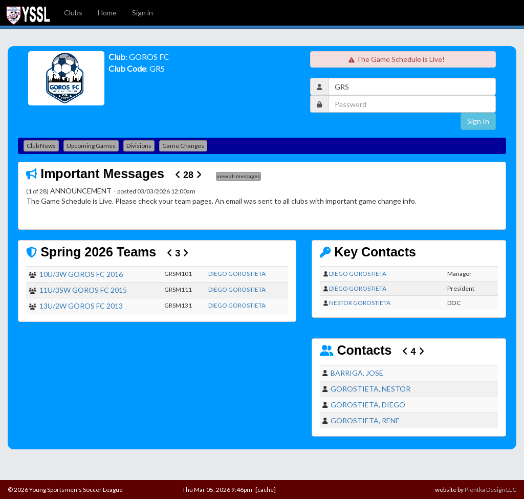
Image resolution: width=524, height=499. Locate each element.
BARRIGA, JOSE (357, 372)
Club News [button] (41, 145)
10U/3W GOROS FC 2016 (81, 274)
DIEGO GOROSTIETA (237, 273)
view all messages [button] (238, 176)
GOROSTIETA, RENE (365, 420)
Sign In (478, 121)
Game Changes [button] (183, 145)
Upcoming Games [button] (91, 145)
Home (107, 12)
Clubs (73, 12)
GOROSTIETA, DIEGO (368, 404)
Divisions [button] (138, 145)
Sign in (142, 12)
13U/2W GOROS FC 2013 (81, 305)
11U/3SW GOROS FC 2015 (83, 290)
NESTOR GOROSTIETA (359, 303)
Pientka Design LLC (490, 489)
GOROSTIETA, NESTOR (370, 388)
